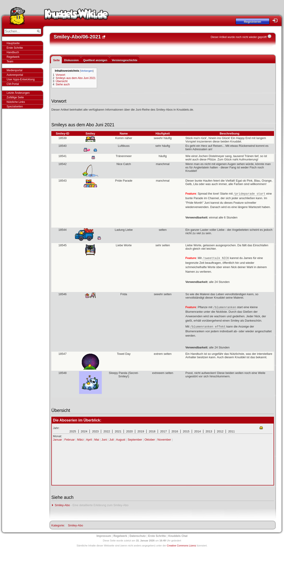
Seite (56, 60)
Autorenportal (15, 74)
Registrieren (252, 21)
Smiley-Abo (62, 505)
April (89, 439)
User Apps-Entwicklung (21, 79)
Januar (57, 439)
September (135, 439)
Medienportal (14, 70)
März (80, 439)
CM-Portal (13, 84)
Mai (96, 439)
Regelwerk (13, 56)
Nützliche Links (16, 102)
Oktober (149, 439)
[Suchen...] (19, 31)
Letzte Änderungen (18, 92)
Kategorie (57, 525)
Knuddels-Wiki (76, 15)
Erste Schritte (15, 47)
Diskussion (71, 60)
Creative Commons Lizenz (181, 545)
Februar (69, 439)
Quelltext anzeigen (95, 60)
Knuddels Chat (178, 536)
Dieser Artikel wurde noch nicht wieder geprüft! (239, 37)
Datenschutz (138, 536)
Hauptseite (13, 43)
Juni (104, 439)
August (120, 439)
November (164, 439)
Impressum (104, 536)
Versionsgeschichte (124, 60)
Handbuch (13, 52)
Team (10, 61)
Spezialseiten (15, 106)
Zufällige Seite (15, 97)
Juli (111, 439)
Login (276, 21)
